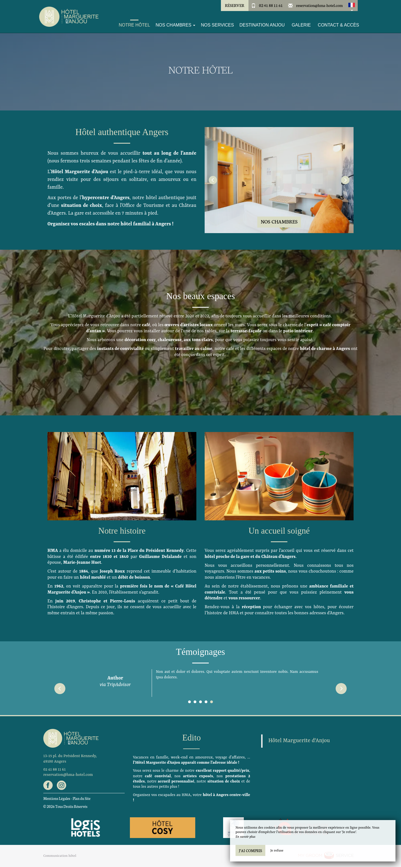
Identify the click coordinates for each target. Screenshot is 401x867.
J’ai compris (250, 850)
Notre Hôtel (134, 25)
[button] (351, 5)
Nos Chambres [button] (175, 25)
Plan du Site (81, 798)
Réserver (234, 5)
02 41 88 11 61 (271, 5)
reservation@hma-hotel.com (319, 5)
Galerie (301, 25)
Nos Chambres (279, 221)
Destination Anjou (262, 25)
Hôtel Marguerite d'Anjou (299, 741)
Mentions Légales (56, 798)
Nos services (217, 25)
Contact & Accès (338, 25)
